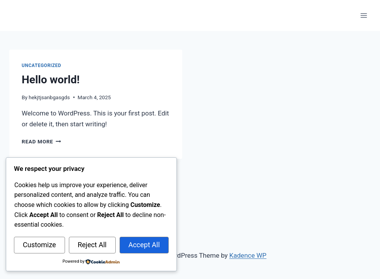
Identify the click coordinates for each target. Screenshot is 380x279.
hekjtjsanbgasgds (49, 97)
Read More (41, 141)
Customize (39, 245)
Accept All (144, 245)
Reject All (92, 245)
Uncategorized (41, 65)
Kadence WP (248, 255)
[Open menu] (363, 15)
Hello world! (51, 79)
